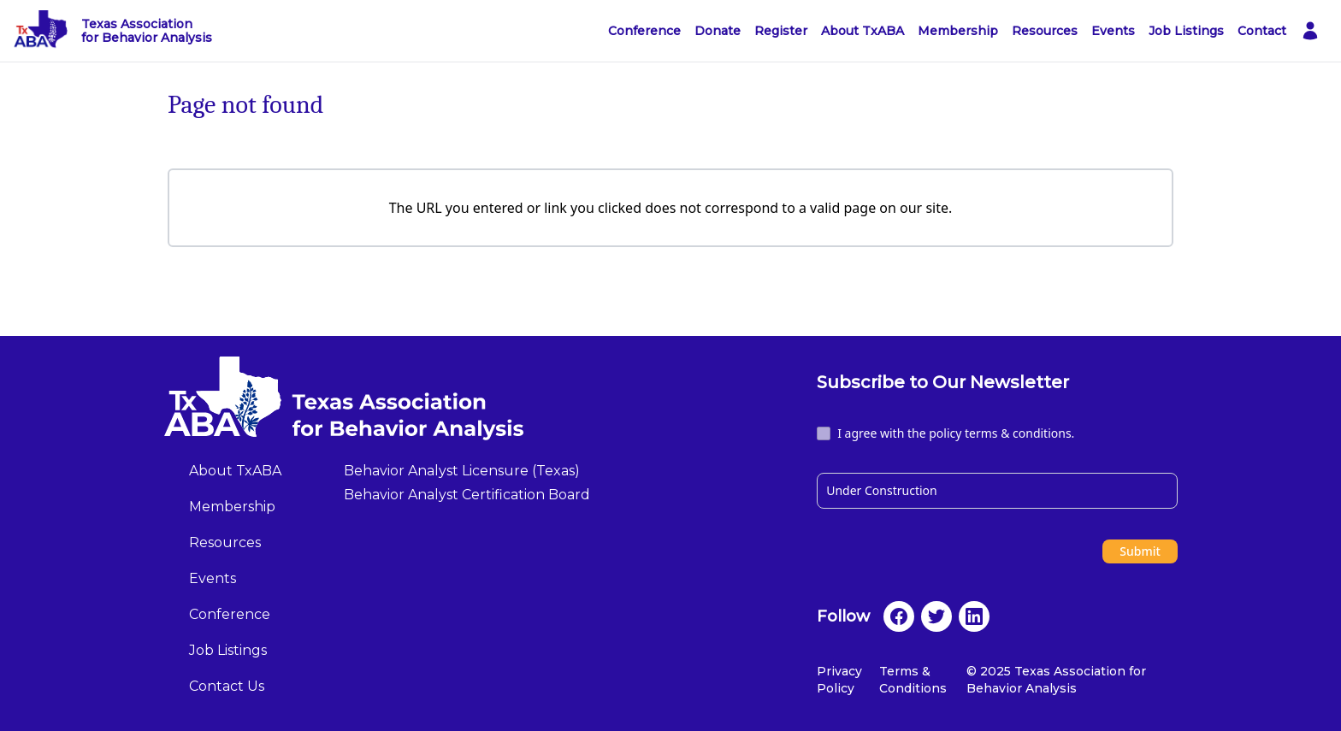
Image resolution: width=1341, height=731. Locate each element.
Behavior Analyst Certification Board (467, 494)
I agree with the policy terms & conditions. (955, 433)
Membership (958, 30)
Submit (1140, 551)
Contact (1262, 30)
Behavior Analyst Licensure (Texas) (462, 471)
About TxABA (862, 30)
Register (780, 30)
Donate (717, 30)
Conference (644, 30)
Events (1113, 30)
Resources (1045, 30)
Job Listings (1186, 30)
